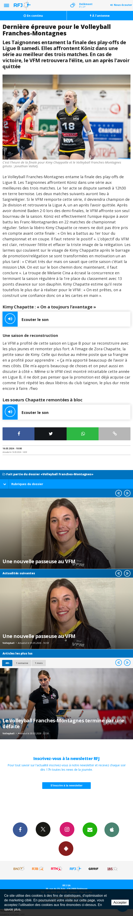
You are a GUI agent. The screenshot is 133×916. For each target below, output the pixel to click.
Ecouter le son (26, 319)
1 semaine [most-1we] (22, 663)
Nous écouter (123, 5)
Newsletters (90, 829)
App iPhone (111, 829)
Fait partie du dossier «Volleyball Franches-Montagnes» (48, 474)
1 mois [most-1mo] (39, 663)
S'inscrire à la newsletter (67, 785)
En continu (33, 16)
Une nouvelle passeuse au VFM (39, 561)
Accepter (120, 902)
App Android (66, 848)
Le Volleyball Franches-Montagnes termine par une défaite (63, 723)
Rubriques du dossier (23, 484)
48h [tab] (7, 663)
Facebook (20, 829)
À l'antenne (100, 16)
